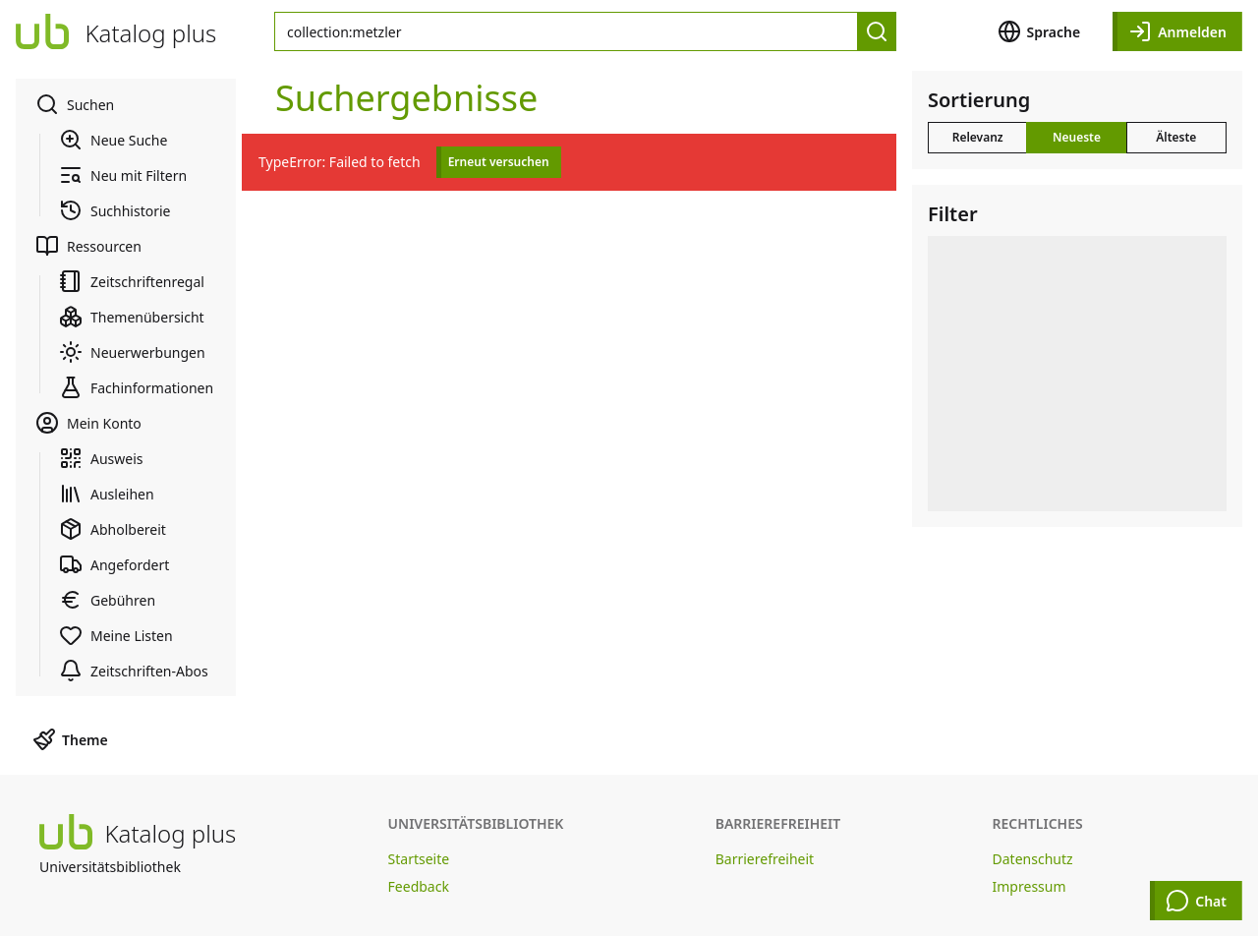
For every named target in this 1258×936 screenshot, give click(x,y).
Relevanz (977, 137)
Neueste (1077, 137)
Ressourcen (88, 246)
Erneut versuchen (498, 161)
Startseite (419, 858)
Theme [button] (70, 739)
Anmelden (1177, 31)
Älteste (1176, 137)
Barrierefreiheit (764, 858)
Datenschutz (1033, 858)
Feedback (418, 886)
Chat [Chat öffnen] (1196, 900)
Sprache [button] (1039, 31)
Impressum (1029, 886)
